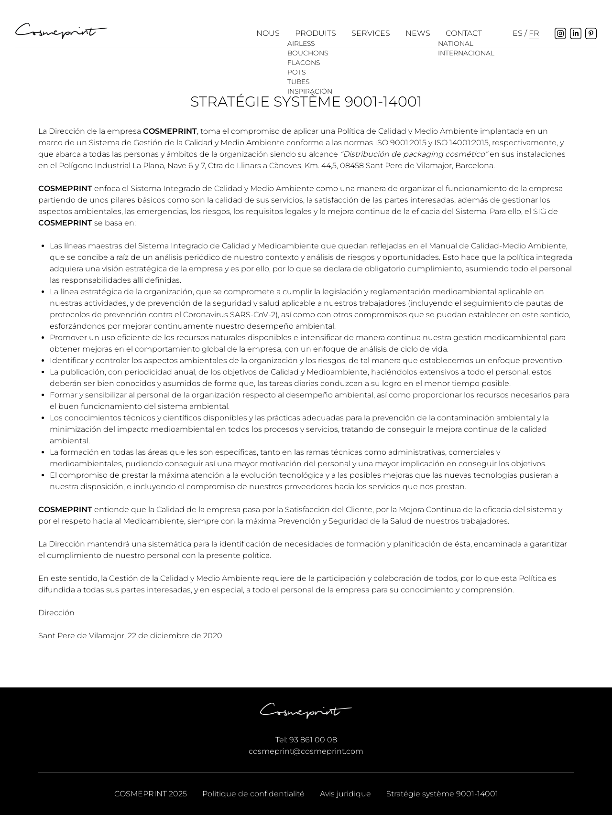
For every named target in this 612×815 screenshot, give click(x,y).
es (518, 33)
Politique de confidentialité (253, 793)
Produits (315, 33)
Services (370, 33)
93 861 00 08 (313, 739)
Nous (268, 33)
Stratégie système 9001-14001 (442, 793)
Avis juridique (345, 793)
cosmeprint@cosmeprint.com (306, 751)
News (417, 33)
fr (534, 33)
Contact (464, 33)
